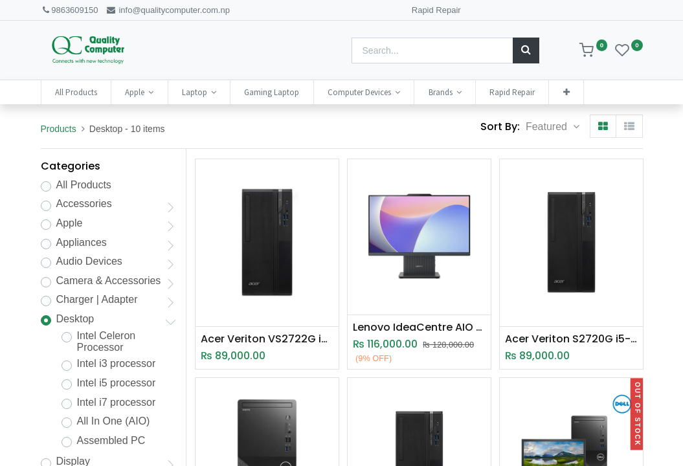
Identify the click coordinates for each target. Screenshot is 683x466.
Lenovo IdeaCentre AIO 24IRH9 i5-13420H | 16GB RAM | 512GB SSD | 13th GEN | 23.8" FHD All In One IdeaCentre (419, 327)
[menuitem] (76, 92)
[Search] (526, 50)
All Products (83, 184)
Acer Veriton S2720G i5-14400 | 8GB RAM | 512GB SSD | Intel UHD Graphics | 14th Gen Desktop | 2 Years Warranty (571, 339)
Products (58, 129)
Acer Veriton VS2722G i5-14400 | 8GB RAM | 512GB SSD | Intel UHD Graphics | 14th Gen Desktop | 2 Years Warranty (267, 339)
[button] (565, 92)
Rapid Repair (436, 10)
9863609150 (69, 10)
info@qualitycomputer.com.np (168, 10)
